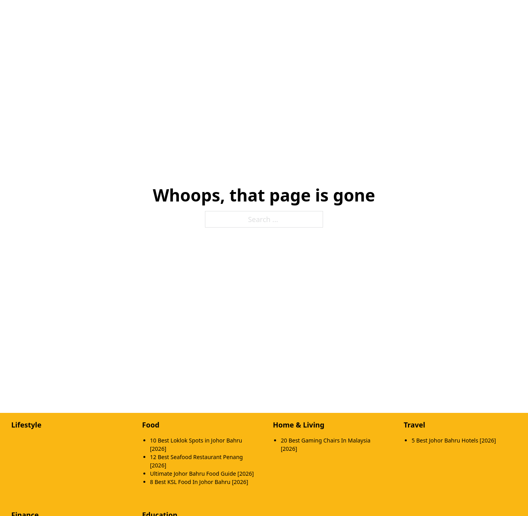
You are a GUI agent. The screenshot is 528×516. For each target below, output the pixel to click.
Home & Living (298, 424)
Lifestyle (26, 424)
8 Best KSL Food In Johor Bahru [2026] (199, 482)
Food (151, 424)
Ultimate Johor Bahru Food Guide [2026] (202, 473)
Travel (414, 424)
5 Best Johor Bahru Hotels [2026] (454, 440)
